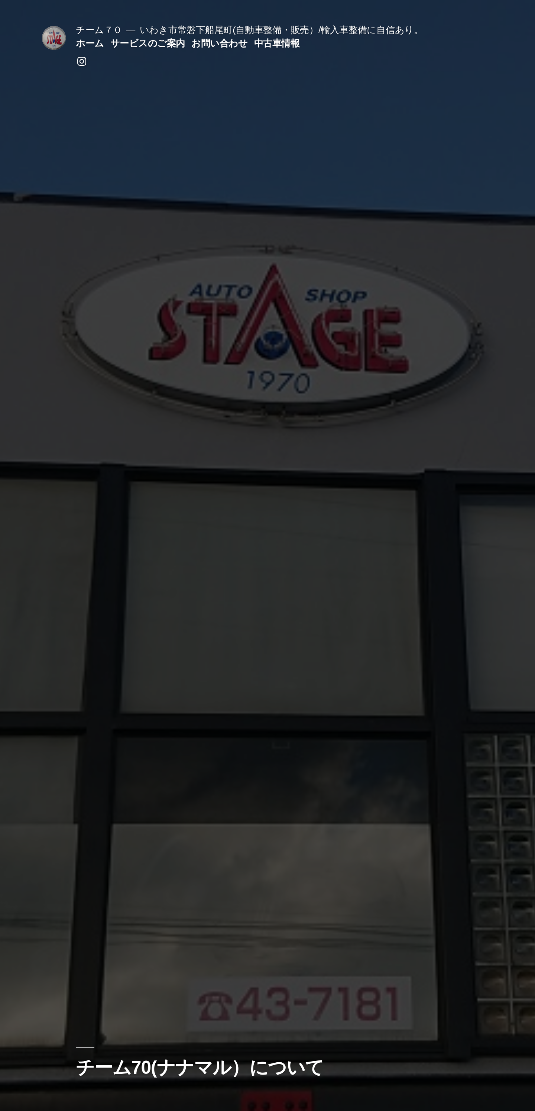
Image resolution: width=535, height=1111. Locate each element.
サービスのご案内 (147, 43)
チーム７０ (99, 30)
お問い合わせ (219, 43)
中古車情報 (277, 43)
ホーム (90, 43)
